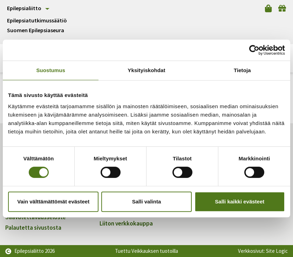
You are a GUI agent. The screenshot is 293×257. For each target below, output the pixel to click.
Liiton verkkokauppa (126, 223)
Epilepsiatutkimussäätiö (37, 20)
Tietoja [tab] (242, 70)
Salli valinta (146, 201)
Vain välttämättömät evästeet (53, 201)
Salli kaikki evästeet (239, 201)
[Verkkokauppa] (268, 8)
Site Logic (277, 251)
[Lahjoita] (282, 8)
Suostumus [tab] (50, 70)
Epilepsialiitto (24, 8)
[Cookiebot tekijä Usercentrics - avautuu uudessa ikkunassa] (254, 50)
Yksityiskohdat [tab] (146, 70)
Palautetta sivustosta (33, 227)
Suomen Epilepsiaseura (35, 30)
